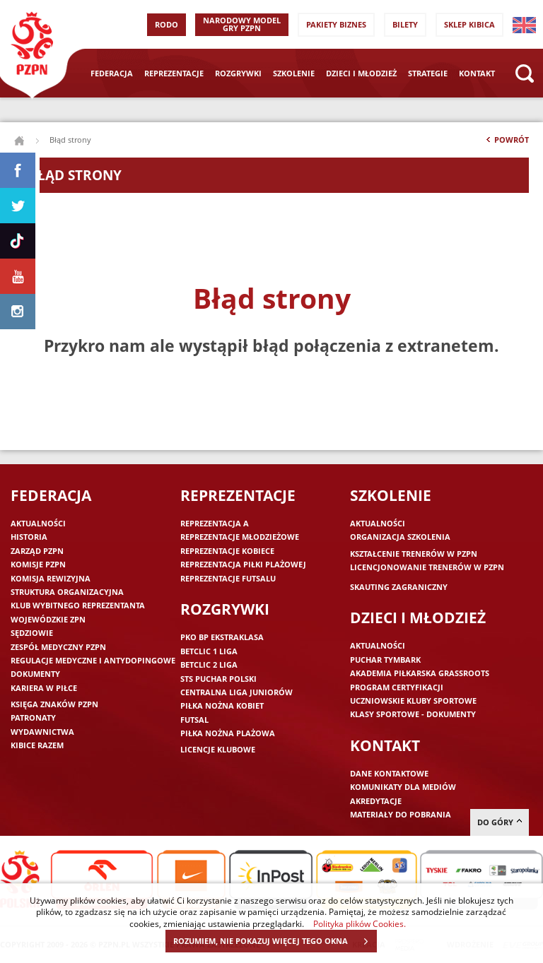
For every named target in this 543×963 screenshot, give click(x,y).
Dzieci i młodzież (361, 73)
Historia (29, 536)
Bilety (405, 24)
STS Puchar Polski (218, 678)
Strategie (428, 73)
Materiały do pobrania (400, 814)
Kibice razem (37, 745)
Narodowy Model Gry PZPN (242, 24)
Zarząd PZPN (37, 550)
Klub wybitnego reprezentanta (78, 605)
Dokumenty (35, 673)
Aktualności (38, 523)
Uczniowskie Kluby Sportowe (413, 700)
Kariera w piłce (44, 688)
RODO (166, 24)
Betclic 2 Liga (209, 664)
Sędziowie (32, 632)
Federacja (111, 73)
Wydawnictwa (42, 731)
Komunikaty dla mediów (403, 786)
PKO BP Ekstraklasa (222, 637)
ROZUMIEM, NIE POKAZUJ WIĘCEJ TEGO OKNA (274, 941)
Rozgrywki (238, 73)
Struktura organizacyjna (67, 591)
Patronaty (33, 717)
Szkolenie (294, 73)
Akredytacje (376, 801)
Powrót (506, 142)
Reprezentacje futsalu (228, 578)
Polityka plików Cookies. (359, 923)
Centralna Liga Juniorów (236, 692)
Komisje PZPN (38, 564)
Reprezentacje (174, 73)
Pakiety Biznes (336, 24)
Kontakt (477, 73)
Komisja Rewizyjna (50, 578)
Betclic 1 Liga (209, 651)
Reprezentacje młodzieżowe (239, 536)
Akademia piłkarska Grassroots (419, 673)
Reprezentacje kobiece (227, 550)
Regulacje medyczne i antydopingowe (93, 660)
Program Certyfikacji (396, 687)
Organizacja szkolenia (400, 536)
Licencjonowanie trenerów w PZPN (427, 567)
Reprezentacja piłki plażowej (243, 564)
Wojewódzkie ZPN (48, 619)
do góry (499, 822)
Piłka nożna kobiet (222, 705)
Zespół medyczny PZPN (58, 647)
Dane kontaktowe (389, 773)
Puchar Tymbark (385, 659)
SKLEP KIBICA (469, 24)
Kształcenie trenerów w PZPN (413, 553)
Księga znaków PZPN (54, 704)
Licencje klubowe (217, 749)
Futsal (194, 719)
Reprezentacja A (214, 523)
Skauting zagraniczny (399, 586)
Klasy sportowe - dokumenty (413, 714)
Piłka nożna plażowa (227, 733)
